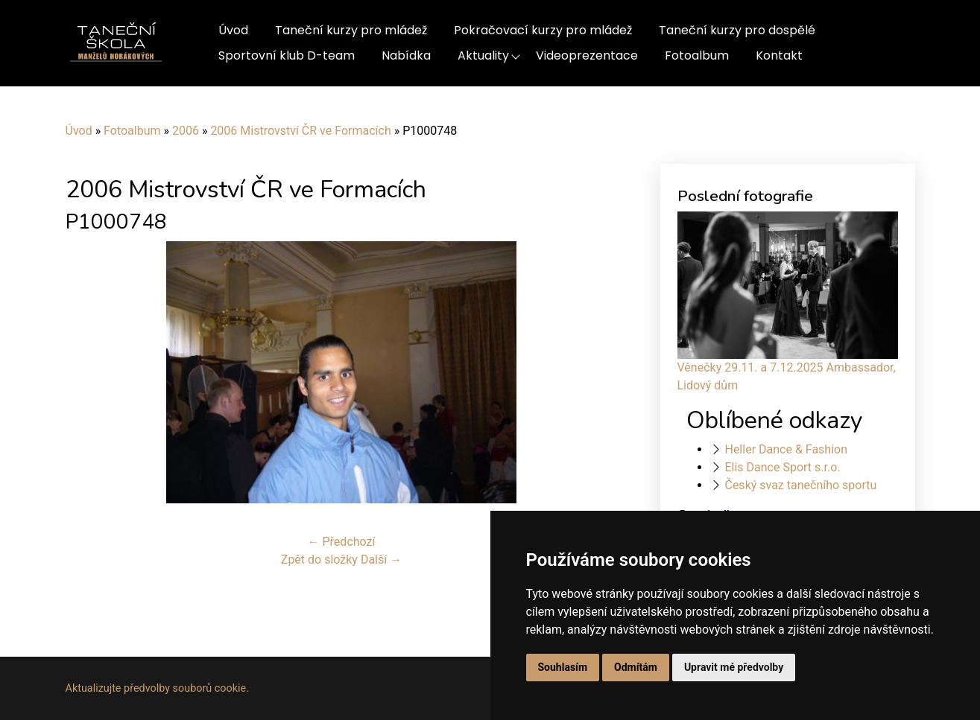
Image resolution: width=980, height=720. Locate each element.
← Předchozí (342, 542)
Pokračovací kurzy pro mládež (543, 30)
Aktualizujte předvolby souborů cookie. (158, 688)
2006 (185, 131)
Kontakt (779, 55)
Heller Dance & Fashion (785, 449)
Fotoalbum (697, 55)
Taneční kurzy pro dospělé (737, 30)
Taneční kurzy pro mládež (351, 30)
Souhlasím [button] (563, 667)
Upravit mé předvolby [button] (733, 667)
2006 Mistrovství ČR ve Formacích (300, 131)
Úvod (233, 30)
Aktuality (483, 55)
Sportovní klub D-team (286, 55)
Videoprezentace (587, 55)
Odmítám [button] (635, 667)
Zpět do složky (319, 559)
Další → (381, 559)
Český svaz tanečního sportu (800, 485)
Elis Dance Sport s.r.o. (782, 467)
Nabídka (406, 55)
